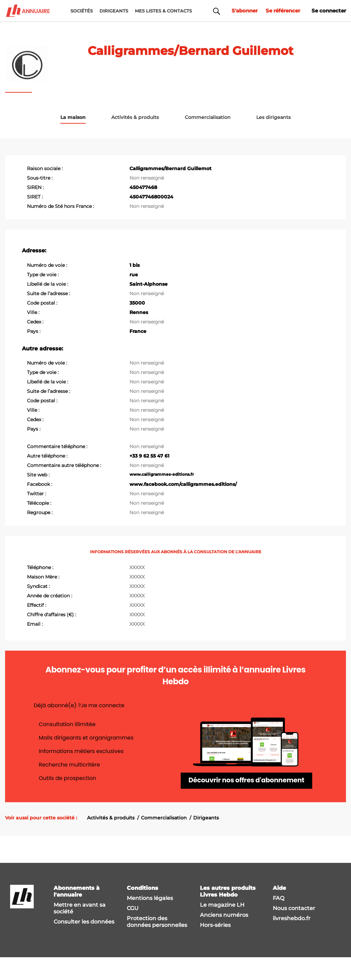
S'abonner (238, 10)
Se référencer (279, 10)
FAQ (278, 908)
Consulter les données (84, 932)
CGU (133, 918)
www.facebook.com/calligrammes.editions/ (183, 484)
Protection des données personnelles (157, 932)
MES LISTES (163, 10)
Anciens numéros (224, 925)
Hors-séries (215, 935)
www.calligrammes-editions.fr (161, 473)
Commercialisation (164, 828)
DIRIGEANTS (113, 10)
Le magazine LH (222, 915)
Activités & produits (111, 828)
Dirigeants (206, 828)
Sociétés (81, 10)
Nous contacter (294, 918)
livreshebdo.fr (292, 929)
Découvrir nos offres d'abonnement (246, 785)
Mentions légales (150, 908)
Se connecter (328, 10)
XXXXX (137, 567)
